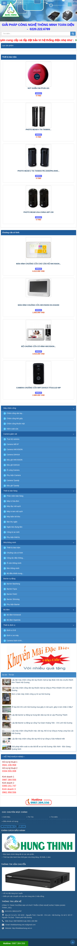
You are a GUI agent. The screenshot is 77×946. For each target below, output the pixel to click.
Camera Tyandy (13, 480)
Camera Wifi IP (13, 444)
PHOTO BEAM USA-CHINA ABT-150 (38, 212)
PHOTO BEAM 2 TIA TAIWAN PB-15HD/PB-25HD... (38, 171)
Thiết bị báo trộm (9, 57)
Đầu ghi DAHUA (13, 465)
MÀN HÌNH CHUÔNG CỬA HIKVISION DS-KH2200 (38, 305)
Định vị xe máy (13, 635)
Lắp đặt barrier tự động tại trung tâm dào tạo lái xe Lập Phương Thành (39, 715)
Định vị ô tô (11, 630)
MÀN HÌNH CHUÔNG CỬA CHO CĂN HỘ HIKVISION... (38, 264)
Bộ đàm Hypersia (13, 620)
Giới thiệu (6, 817)
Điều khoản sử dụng (10, 821)
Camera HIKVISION (14, 449)
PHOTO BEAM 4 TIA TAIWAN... (38, 130)
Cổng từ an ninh (13, 532)
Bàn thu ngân (12, 522)
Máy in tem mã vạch (15, 511)
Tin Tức (31, 817)
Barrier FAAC (12, 594)
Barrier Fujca (12, 589)
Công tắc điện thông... (15, 558)
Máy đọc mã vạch (14, 506)
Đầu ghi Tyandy (13, 486)
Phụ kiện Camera (14, 475)
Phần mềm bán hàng (15, 496)
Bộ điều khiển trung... (15, 573)
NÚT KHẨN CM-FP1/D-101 (38, 88)
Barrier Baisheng (13, 584)
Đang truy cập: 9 (8, 826)
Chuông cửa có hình (10, 232)
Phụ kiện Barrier (13, 604)
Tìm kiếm (54, 817)
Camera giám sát (10, 434)
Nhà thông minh (9, 542)
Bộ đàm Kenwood (14, 615)
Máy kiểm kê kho (13, 517)
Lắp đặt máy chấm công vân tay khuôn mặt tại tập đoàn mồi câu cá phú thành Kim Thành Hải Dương (42, 681)
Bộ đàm (6, 610)
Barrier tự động (9, 579)
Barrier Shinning (13, 599)
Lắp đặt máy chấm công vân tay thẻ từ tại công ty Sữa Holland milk (38, 739)
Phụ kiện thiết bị (13, 537)
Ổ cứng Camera (13, 470)
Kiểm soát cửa (12, 429)
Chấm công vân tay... (15, 413)
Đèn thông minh (13, 568)
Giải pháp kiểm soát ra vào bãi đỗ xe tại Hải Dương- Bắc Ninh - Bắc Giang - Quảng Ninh (42, 748)
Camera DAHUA (13, 455)
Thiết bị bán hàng (10, 491)
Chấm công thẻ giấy (15, 418)
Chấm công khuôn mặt (16, 424)
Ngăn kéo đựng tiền (14, 527)
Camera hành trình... (15, 641)
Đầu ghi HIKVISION (14, 460)
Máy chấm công (9, 408)
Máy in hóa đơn (13, 501)
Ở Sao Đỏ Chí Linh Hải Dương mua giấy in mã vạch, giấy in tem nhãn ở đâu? (42, 707)
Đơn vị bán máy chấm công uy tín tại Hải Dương (31, 694)
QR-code (21, 826)
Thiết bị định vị (9, 625)
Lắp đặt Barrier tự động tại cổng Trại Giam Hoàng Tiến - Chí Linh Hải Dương (42, 723)
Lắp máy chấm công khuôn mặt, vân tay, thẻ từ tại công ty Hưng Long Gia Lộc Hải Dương (42, 732)
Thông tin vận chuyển (13, 864)
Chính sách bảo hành (13, 830)
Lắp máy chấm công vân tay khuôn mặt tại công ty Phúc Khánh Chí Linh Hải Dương (42, 689)
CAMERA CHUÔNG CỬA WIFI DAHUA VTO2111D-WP (38, 388)
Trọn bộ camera (13, 439)
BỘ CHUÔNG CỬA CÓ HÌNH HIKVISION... (38, 346)
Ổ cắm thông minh (14, 563)
